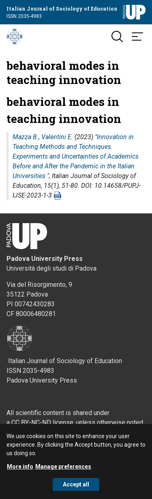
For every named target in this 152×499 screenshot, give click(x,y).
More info (20, 468)
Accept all (76, 486)
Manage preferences (63, 468)
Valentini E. (57, 137)
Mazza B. (26, 137)
